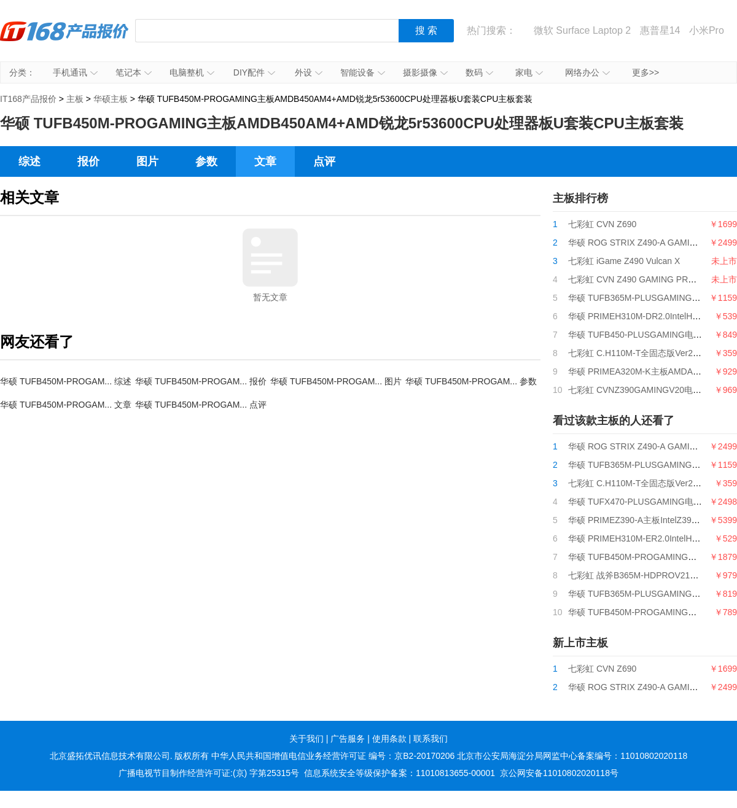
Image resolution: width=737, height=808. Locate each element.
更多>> (645, 72)
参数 (206, 161)
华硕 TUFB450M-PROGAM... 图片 (336, 381)
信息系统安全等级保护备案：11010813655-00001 (399, 773)
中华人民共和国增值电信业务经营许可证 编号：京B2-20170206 (332, 756)
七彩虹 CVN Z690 (602, 224)
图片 (147, 161)
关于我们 (306, 739)
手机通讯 (75, 72)
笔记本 (133, 72)
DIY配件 (254, 72)
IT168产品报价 (64, 40)
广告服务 (347, 739)
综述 (29, 161)
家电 (529, 72)
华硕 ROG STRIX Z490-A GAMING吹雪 (644, 242)
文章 (265, 161)
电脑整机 (192, 72)
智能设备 (362, 72)
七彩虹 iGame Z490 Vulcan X (624, 261)
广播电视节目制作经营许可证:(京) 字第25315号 (209, 773)
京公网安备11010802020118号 (559, 773)
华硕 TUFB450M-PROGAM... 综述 (65, 381)
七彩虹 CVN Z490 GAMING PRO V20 (640, 279)
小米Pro (706, 30)
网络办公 (587, 72)
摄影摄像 (425, 72)
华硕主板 (110, 99)
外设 (308, 72)
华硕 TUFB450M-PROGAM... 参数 (471, 381)
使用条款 (389, 739)
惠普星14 (660, 30)
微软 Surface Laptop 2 (582, 30)
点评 (324, 161)
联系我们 (430, 739)
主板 (75, 99)
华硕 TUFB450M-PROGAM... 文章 (65, 405)
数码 (479, 72)
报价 (88, 161)
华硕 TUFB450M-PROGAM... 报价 (201, 381)
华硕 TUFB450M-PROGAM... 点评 (201, 405)
